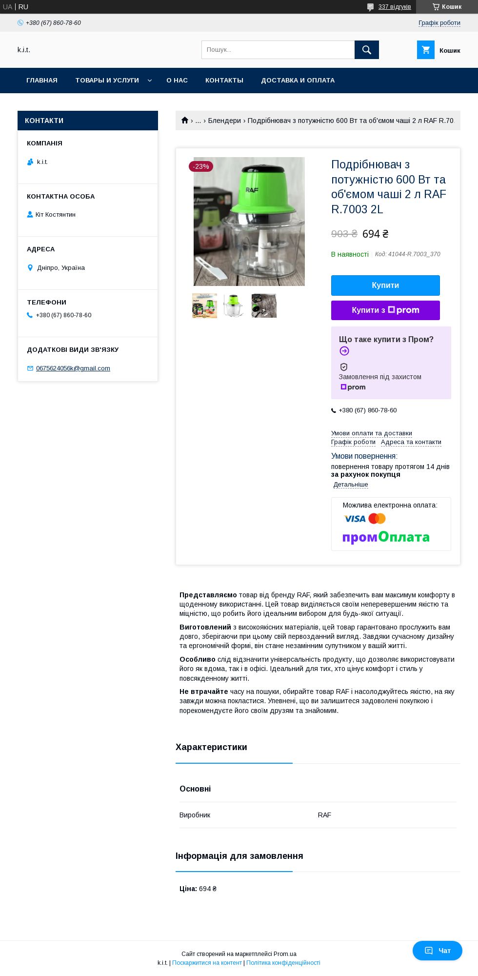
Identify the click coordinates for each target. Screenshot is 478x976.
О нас (177, 80)
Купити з (385, 310)
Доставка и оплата (298, 80)
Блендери (224, 120)
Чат (437, 950)
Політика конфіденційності (283, 962)
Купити (385, 285)
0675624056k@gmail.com (73, 368)
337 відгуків (394, 6)
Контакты (224, 80)
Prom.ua (285, 954)
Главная (42, 80)
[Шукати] (367, 50)
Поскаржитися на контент (207, 962)
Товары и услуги (107, 80)
